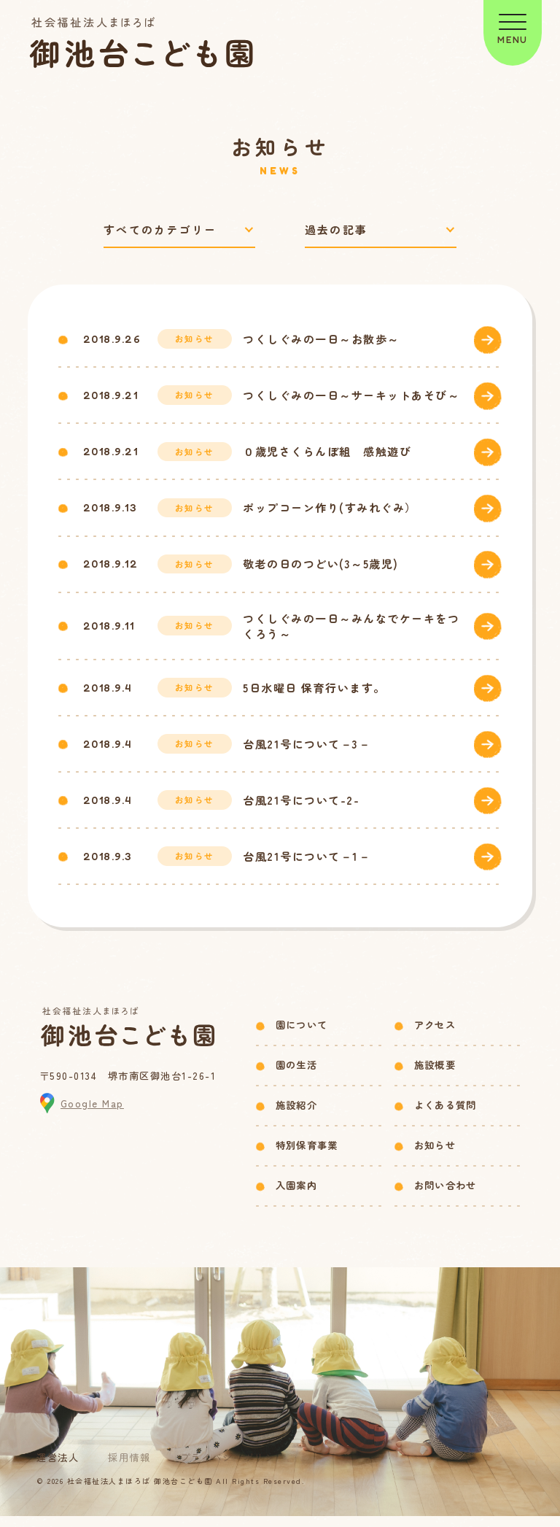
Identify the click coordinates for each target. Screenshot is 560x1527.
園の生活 (296, 1076)
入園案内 (296, 1196)
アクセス (435, 1036)
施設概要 (435, 1076)
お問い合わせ (445, 1196)
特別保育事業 (307, 1156)
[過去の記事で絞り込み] (380, 230)
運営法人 (57, 1468)
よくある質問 (445, 1116)
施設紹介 (296, 1116)
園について (302, 1036)
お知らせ (435, 1156)
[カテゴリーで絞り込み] (179, 230)
